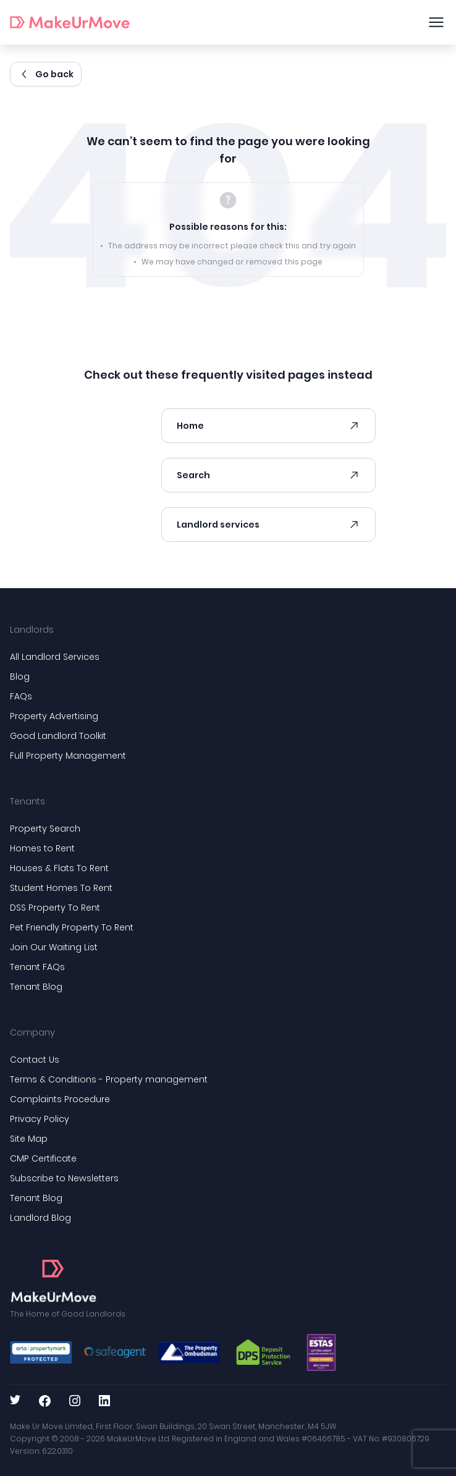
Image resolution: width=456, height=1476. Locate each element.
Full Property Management (68, 755)
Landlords (32, 629)
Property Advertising (54, 716)
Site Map (29, 1138)
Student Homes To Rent (61, 888)
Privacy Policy (39, 1119)
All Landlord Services (54, 657)
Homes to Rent (42, 848)
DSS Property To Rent (55, 907)
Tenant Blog (36, 986)
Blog (20, 676)
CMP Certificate (43, 1158)
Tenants (27, 801)
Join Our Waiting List (54, 947)
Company (32, 1032)
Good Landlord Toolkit (58, 736)
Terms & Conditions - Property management (109, 1079)
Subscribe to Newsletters (64, 1178)
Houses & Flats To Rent (59, 868)
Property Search (45, 828)
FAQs (21, 696)
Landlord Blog (40, 1218)
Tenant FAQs (37, 967)
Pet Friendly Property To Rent (71, 927)
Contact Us (34, 1059)
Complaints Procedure (60, 1099)
